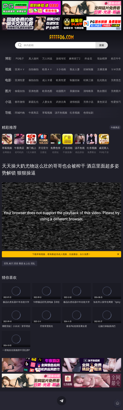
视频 (8, 69)
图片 (8, 91)
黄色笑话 (102, 102)
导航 (8, 112)
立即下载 (83, 403)
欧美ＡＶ (47, 69)
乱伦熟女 (102, 80)
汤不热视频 (61, 112)
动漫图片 (61, 91)
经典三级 (88, 80)
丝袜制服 (88, 69)
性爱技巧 (116, 102)
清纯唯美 (88, 91)
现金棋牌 (102, 58)
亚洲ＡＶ (20, 69)
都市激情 (20, 102)
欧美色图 (47, 91)
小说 (8, 102)
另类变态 (116, 80)
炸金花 (88, 58)
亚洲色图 (34, 91)
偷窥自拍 (20, 91)
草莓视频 (47, 112)
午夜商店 (34, 112)
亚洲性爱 (20, 80)
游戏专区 (61, 58)
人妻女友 (47, 102)
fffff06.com (61, 37)
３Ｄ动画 (61, 69)
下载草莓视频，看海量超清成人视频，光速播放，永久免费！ (76, 254)
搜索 (101, 45)
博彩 (8, 58)
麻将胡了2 (74, 58)
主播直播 (102, 69)
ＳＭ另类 (116, 69)
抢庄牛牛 (116, 58)
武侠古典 (61, 102)
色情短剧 (88, 112)
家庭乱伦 (34, 102)
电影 (8, 80)
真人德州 (34, 58)
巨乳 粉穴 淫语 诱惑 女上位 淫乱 (19, 263)
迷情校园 (75, 102)
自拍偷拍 (34, 69)
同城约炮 (20, 112)
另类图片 (116, 91)
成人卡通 (47, 80)
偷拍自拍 (34, 80)
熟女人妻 (75, 69)
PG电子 (20, 58)
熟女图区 (102, 91)
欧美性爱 (61, 80)
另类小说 (88, 102)
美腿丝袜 (75, 91)
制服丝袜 (75, 80)
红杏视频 (75, 112)
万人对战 (47, 58)
